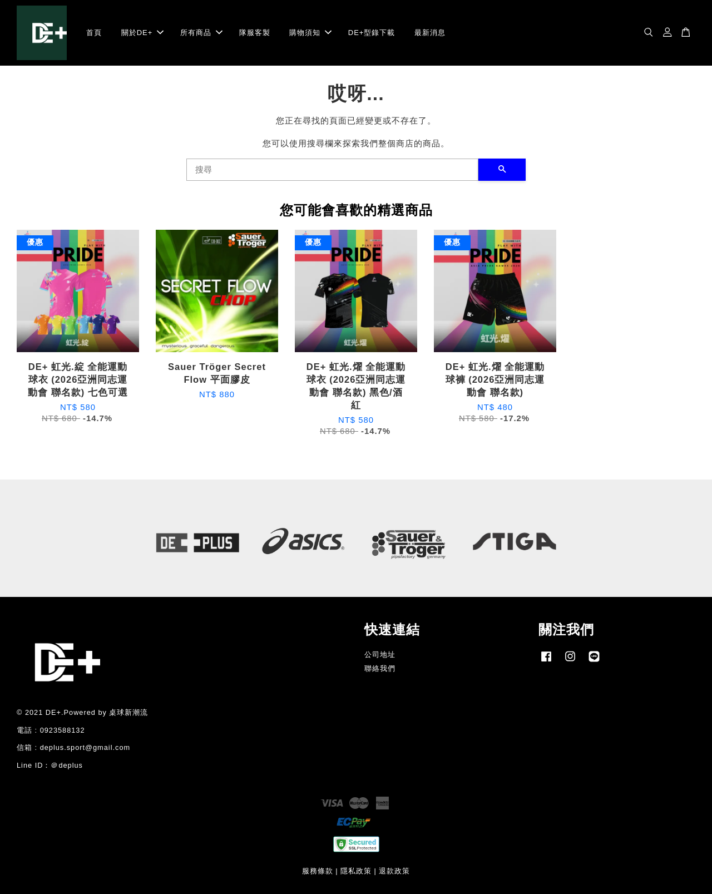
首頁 (94, 32)
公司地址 (379, 654)
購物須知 (310, 32)
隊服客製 (254, 32)
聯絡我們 (379, 668)
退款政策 (394, 871)
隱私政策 (356, 871)
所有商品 (201, 32)
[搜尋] (332, 170)
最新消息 (430, 32)
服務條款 (317, 871)
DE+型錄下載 (371, 32)
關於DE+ (142, 32)
